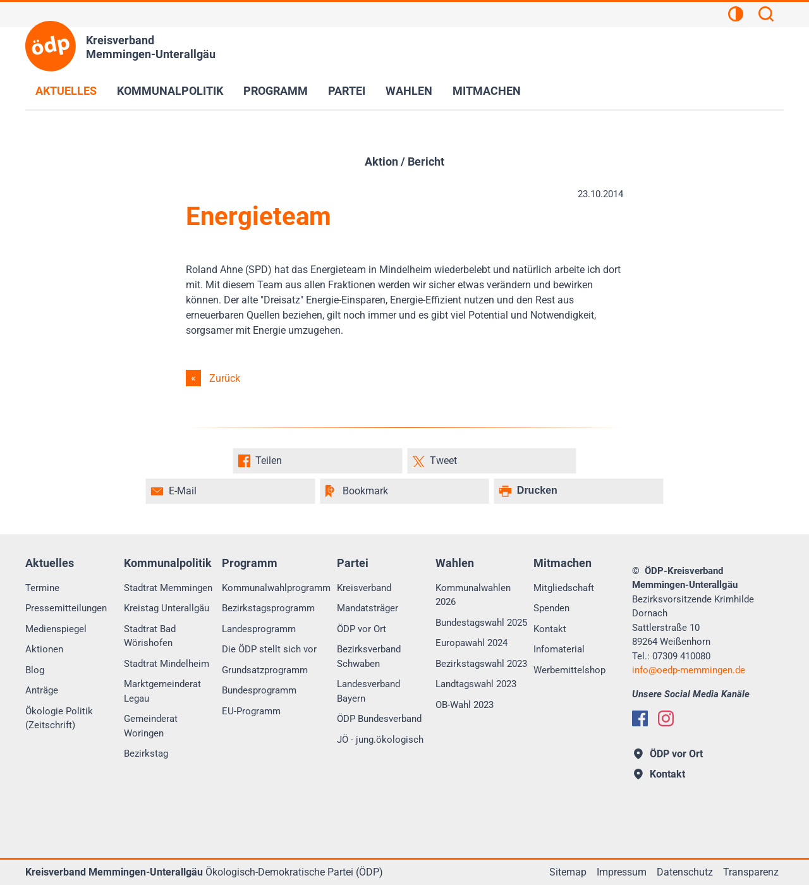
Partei (346, 90)
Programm (275, 90)
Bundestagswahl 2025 (481, 622)
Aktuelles (66, 90)
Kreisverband (364, 588)
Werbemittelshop (569, 670)
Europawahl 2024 (471, 643)
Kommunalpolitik (170, 90)
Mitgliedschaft (563, 588)
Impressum (622, 872)
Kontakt (549, 629)
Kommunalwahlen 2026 (473, 595)
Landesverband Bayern (368, 691)
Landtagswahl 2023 (475, 684)
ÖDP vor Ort (361, 629)
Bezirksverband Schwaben (369, 656)
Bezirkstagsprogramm (268, 608)
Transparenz (751, 872)
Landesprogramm (259, 629)
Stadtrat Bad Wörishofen (150, 636)
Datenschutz (685, 872)
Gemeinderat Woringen (151, 726)
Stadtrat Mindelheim (166, 663)
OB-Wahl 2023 (464, 705)
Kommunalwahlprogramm (276, 588)
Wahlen (409, 90)
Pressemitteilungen (66, 608)
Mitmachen (487, 90)
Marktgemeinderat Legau (162, 691)
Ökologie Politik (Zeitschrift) (59, 718)
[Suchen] (766, 15)
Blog (34, 670)
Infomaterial (559, 649)
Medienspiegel (56, 629)
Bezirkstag (146, 753)
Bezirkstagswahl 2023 (481, 663)
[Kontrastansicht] (735, 15)
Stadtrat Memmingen (168, 588)
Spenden (551, 608)
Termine (42, 588)
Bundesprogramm (259, 690)
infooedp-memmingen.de (688, 670)
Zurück (224, 378)
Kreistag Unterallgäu (166, 608)
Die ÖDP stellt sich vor (269, 649)
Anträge (41, 690)
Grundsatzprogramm (265, 670)
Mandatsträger (367, 608)
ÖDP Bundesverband (379, 718)
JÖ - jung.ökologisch (380, 739)
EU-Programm (251, 711)
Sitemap (568, 872)
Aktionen (44, 649)
